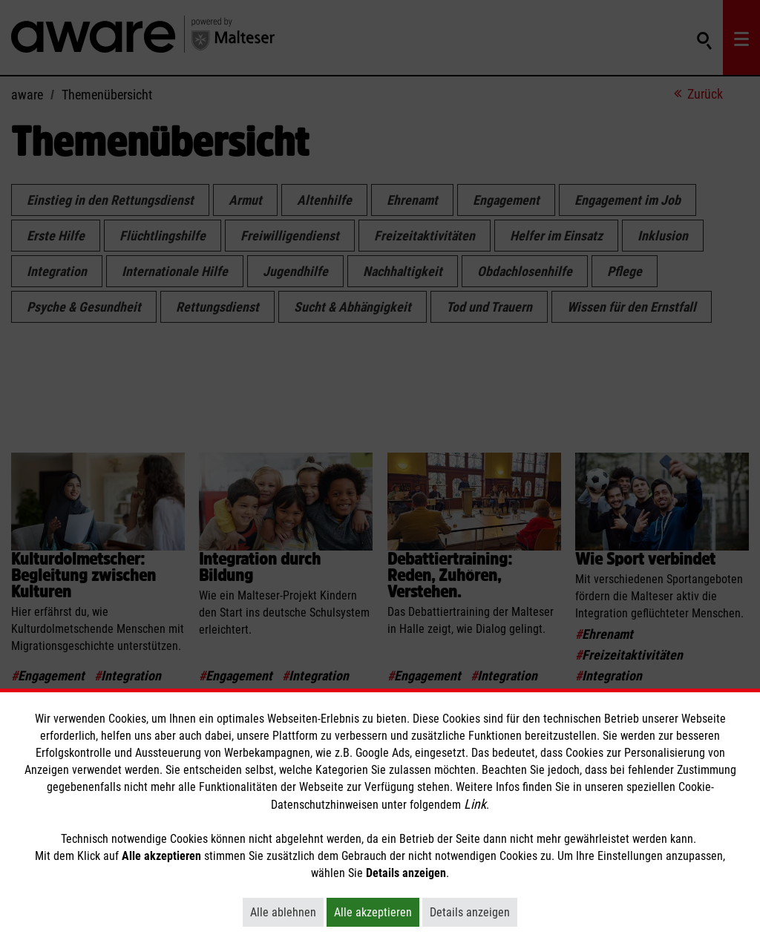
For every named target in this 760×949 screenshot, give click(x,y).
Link (475, 804)
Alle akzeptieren (376, 911)
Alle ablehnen (287, 911)
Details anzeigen (473, 911)
